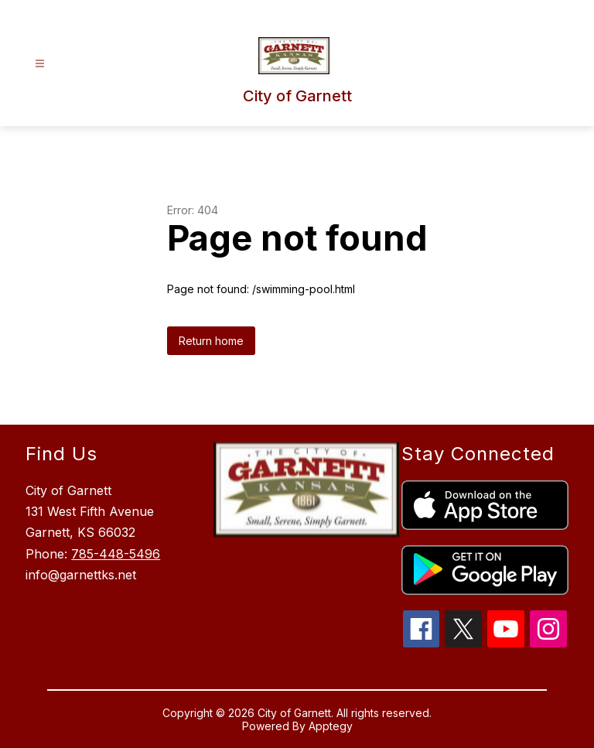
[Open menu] (40, 64)
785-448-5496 (115, 554)
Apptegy (331, 726)
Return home (211, 340)
